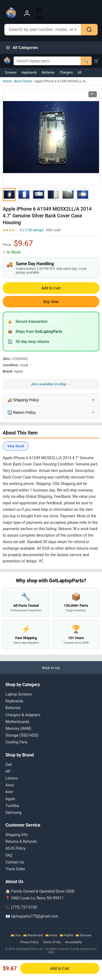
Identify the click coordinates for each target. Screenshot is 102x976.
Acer (9, 792)
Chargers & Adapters (22, 715)
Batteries (48, 72)
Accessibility (73, 942)
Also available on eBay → (51, 384)
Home (7, 81)
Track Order (15, 869)
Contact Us (14, 862)
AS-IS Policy (15, 848)
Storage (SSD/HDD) (21, 735)
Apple (10, 799)
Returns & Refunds (21, 841)
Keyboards (29, 72)
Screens (11, 72)
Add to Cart (51, 288)
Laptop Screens (18, 694)
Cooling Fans (16, 742)
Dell (8, 764)
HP (8, 771)
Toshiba (12, 805)
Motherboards (17, 722)
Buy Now (50, 301)
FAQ (8, 855)
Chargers (66, 72)
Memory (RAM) (18, 728)
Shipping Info (16, 835)
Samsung (13, 812)
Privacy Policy (29, 942)
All (79, 72)
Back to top (51, 668)
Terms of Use (52, 942)
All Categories (21, 47)
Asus (9, 785)
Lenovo (11, 778)
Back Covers (23, 81)
